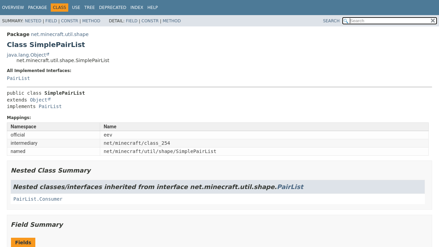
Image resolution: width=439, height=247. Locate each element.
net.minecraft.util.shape (59, 34)
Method (91, 21)
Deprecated (113, 7)
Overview (13, 7)
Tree (89, 7)
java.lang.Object (26, 55)
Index (136, 7)
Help (152, 7)
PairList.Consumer (37, 199)
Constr (69, 21)
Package (37, 7)
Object (38, 100)
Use (76, 7)
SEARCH (331, 21)
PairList (18, 78)
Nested (33, 21)
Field (51, 21)
